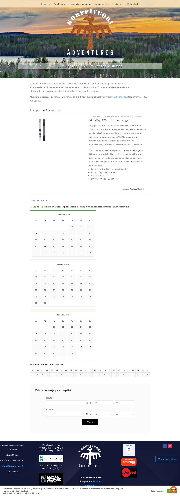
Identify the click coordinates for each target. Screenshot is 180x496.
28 (63, 253)
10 (54, 283)
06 (81, 277)
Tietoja (116, 4)
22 (36, 297)
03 (54, 277)
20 (81, 290)
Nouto (49, 398)
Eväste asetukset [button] (158, 491)
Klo (91, 403)
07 (90, 277)
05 (72, 277)
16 (45, 290)
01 (36, 277)
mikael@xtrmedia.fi (119, 97)
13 (81, 283)
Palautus (50, 409)
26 (72, 297)
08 (36, 283)
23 (45, 297)
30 (81, 253)
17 (54, 290)
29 (72, 253)
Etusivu (45, 4)
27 (54, 253)
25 (63, 297)
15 (36, 290)
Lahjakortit (102, 4)
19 (72, 290)
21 (90, 290)
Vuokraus (59, 4)
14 (90, 283)
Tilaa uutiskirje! (167, 459)
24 (54, 297)
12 (72, 283)
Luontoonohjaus (81, 4)
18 (63, 290)
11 (63, 283)
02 (45, 277)
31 (90, 253)
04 (63, 277)
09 (45, 283)
